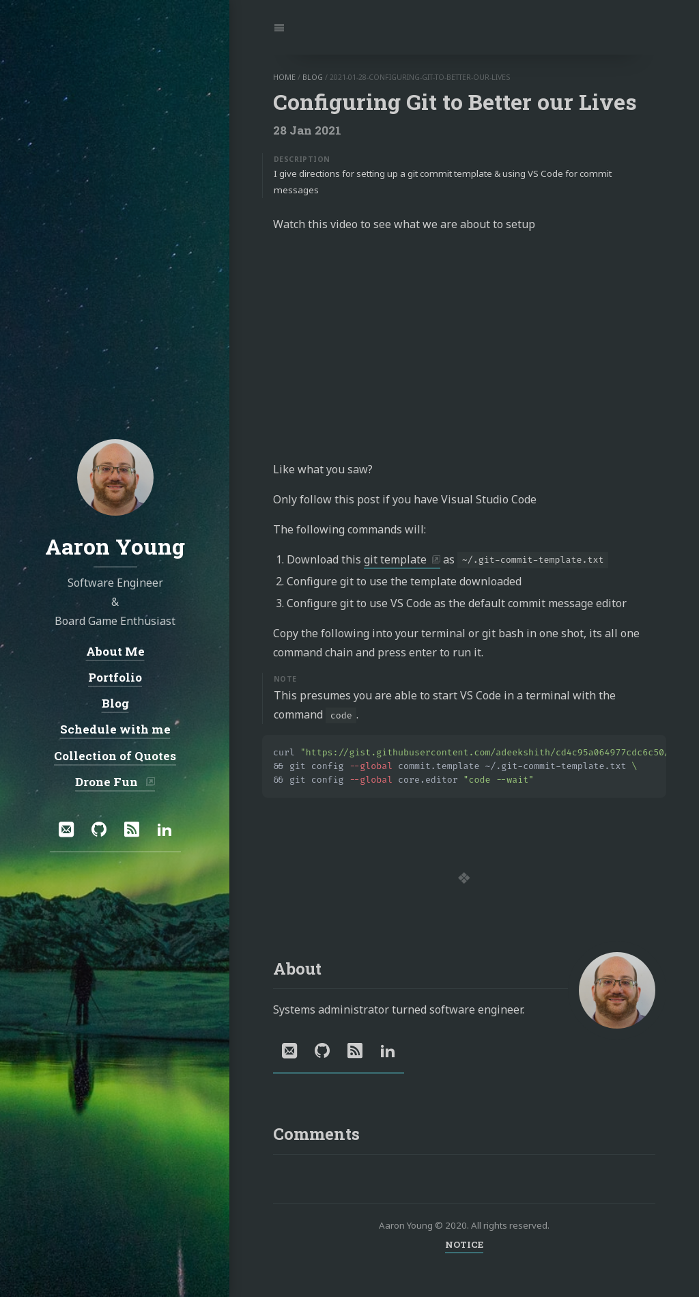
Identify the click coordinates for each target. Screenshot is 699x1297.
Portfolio (115, 677)
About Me (114, 651)
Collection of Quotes (115, 756)
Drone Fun (108, 782)
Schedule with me (114, 729)
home (284, 77)
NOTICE (464, 1244)
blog (312, 77)
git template (395, 559)
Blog (114, 703)
